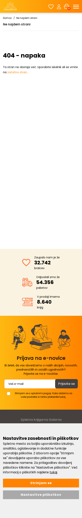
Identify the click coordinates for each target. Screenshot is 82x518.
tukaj (53, 472)
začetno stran (17, 72)
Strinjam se (41, 483)
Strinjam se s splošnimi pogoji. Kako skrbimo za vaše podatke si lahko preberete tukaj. (43, 395)
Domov (7, 18)
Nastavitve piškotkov (41, 494)
